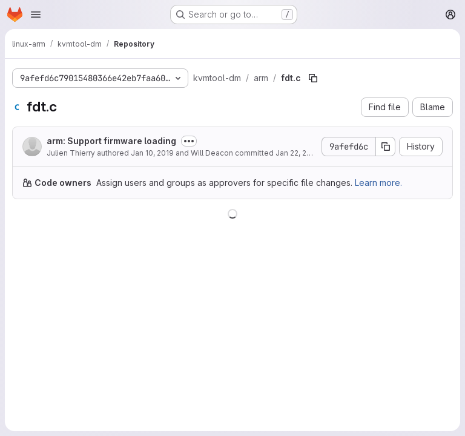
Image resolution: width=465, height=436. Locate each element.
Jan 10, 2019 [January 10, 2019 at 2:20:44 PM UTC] (152, 152)
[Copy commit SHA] (385, 146)
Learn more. (378, 182)
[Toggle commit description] (189, 141)
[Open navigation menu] (35, 14)
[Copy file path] (313, 78)
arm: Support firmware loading (111, 141)
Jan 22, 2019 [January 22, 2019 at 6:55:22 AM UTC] (297, 152)
